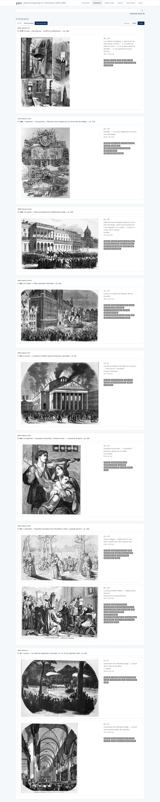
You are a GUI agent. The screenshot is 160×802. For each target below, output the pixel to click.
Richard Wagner (108, 558)
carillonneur (119, 62)
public (113, 145)
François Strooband (117, 380)
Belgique (106, 241)
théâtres (129, 382)
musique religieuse (130, 617)
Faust (129, 550)
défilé (132, 241)
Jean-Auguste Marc (122, 555)
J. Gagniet (114, 677)
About (141, 3)
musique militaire (128, 246)
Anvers (106, 60)
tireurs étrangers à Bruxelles (112, 248)
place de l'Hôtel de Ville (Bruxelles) (114, 315)
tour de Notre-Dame (129, 62)
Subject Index (109, 3)
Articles (120, 3)
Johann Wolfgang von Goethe (123, 553)
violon (106, 470)
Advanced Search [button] (136, 14)
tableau (130, 467)
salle (118, 145)
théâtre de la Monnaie (110, 150)
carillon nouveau (109, 62)
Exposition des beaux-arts (119, 462)
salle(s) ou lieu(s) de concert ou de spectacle (117, 148)
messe (106, 612)
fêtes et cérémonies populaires (113, 246)
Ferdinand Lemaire (123, 241)
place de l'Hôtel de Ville (110, 312)
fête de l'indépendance (127, 243)
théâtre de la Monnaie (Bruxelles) (113, 153)
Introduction (86, 3)
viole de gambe (108, 622)
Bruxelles (113, 60)
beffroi (124, 60)
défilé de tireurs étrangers (111, 243)
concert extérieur (109, 307)
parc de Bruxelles (131, 680)
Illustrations (97, 3)
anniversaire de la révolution (120, 305)
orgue (106, 619)
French (141, 23)
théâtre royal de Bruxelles (118, 382)
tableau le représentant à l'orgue (125, 619)
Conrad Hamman (109, 607)
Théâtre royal (128, 380)
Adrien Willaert (125, 609)
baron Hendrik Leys (109, 555)
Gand (118, 60)
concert (132, 305)
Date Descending (41, 23)
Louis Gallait (121, 465)
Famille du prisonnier (110, 465)
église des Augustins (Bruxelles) (126, 741)
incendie (106, 382)
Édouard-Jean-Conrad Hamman (125, 607)
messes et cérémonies (110, 614)
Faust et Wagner (108, 553)
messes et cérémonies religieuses (114, 617)
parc (123, 680)
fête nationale (120, 307)
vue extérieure (108, 65)
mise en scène (116, 143)
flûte (132, 609)
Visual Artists (130, 3)
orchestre (107, 145)
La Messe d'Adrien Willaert (111, 609)
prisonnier (123, 467)
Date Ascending (29, 23)
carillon (130, 60)
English (134, 23)
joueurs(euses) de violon (111, 467)
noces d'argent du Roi (127, 143)
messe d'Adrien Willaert (116, 612)
